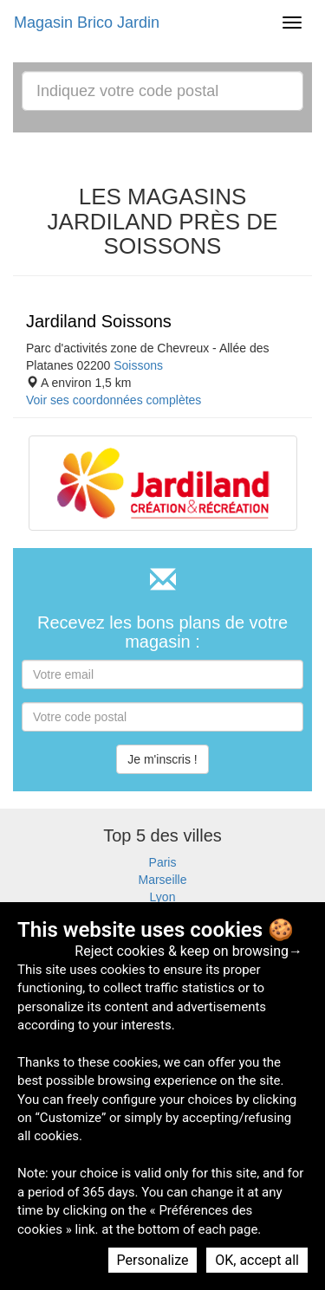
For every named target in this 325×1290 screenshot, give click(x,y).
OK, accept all (257, 1260)
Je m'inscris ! (162, 759)
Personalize (153, 1260)
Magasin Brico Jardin (86, 22)
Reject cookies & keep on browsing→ (188, 951)
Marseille (162, 880)
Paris (163, 862)
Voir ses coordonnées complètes (113, 400)
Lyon (163, 897)
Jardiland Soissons (99, 321)
